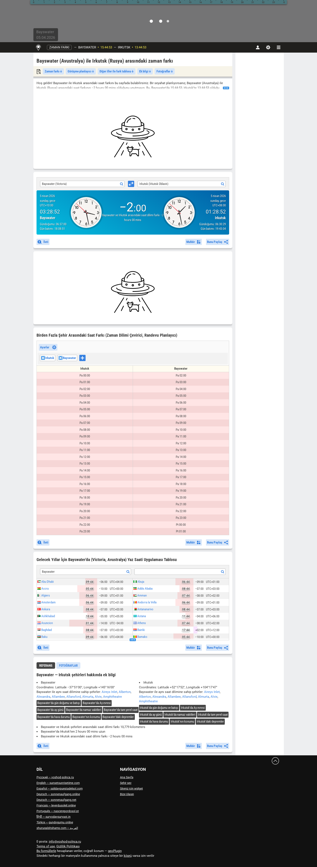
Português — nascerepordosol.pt (58, 811)
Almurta (87, 697)
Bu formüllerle (46, 851)
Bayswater (87, 47)
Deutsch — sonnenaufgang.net (56, 799)
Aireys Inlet (109, 692)
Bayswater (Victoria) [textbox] (54, 184)
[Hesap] (258, 47)
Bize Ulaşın (127, 794)
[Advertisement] (133, 136)
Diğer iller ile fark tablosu (117, 71)
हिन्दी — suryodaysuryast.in (54, 816)
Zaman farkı (59, 47)
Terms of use (46, 846)
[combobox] (82, 184)
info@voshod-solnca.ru (65, 841)
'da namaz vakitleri (83, 710)
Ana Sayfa (126, 777)
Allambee (58, 697)
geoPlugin (115, 851)
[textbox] (180, 572)
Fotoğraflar (165, 71)
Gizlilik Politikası (68, 846)
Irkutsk (124, 47)
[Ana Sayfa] (38, 47)
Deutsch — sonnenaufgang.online (58, 794)
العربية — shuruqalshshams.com (57, 828)
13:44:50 (140, 47)
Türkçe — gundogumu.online (55, 822)
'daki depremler (118, 717)
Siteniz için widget (131, 788)
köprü (128, 856)
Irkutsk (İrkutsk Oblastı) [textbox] (153, 184)
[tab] (46, 665)
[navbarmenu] (278, 47)
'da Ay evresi (97, 703)
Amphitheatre (112, 697)
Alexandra (43, 697)
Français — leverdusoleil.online (56, 805)
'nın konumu (86, 717)
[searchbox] (87, 358)
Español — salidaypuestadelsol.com (60, 788)
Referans (45, 665)
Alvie (98, 697)
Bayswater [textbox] (48, 572)
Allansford (73, 697)
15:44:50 (106, 47)
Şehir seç (125, 783)
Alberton (125, 692)
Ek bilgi (145, 71)
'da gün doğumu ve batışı (58, 703)
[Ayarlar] (268, 47)
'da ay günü (50, 710)
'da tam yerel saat (121, 710)
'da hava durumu (53, 717)
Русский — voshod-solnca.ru (55, 777)
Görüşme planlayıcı (81, 71)
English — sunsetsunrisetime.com (58, 783)
